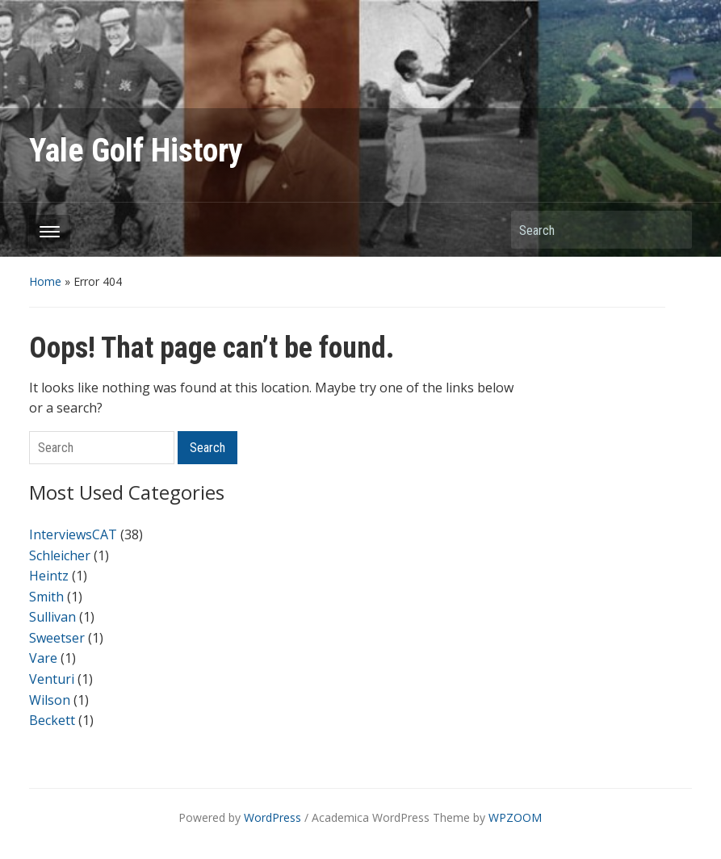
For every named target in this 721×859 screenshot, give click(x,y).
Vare (43, 658)
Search (672, 229)
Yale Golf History (136, 151)
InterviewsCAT (73, 534)
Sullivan (52, 617)
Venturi (51, 679)
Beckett (52, 720)
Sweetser (57, 638)
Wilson (49, 700)
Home (45, 281)
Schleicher (59, 555)
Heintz (49, 576)
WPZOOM (515, 817)
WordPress (272, 817)
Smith (46, 596)
